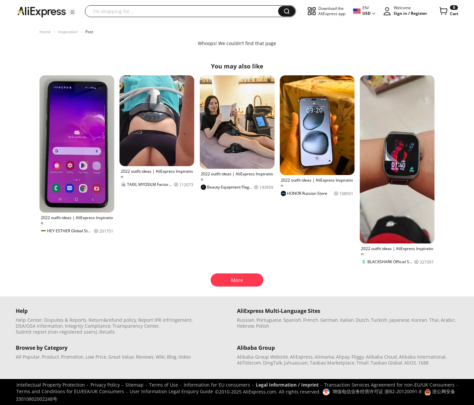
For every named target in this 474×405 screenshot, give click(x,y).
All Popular (28, 357)
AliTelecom (249, 363)
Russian (245, 320)
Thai (434, 320)
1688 (423, 363)
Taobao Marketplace (332, 363)
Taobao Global (386, 363)
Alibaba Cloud (381, 357)
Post (89, 32)
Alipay (343, 357)
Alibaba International (422, 357)
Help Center (29, 320)
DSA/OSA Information (39, 326)
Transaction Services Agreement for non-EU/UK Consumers (389, 385)
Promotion (72, 357)
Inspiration (68, 32)
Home (45, 32)
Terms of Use (163, 385)
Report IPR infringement (165, 320)
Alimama (324, 357)
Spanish (292, 320)
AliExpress (301, 357)
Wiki (160, 357)
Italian (347, 320)
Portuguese (268, 320)
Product (50, 357)
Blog (171, 357)
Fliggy (358, 357)
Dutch (362, 320)
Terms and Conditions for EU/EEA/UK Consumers (70, 391)
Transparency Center (136, 326)
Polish (262, 326)
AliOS (410, 363)
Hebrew (245, 326)
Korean (419, 320)
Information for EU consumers (217, 385)
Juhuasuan (296, 363)
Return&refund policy (112, 320)
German (329, 320)
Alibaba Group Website (262, 357)
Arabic (448, 320)
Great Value (121, 357)
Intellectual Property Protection (50, 385)
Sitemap (134, 385)
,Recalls (106, 332)
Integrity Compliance (88, 326)
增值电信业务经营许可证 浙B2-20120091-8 (377, 391)
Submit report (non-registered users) (56, 332)
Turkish (379, 320)
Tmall (362, 363)
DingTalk (272, 363)
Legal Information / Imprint (287, 385)
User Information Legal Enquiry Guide (171, 391)
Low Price (96, 357)
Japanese (399, 320)
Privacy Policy (105, 385)
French (310, 320)
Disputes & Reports (65, 320)
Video (184, 357)
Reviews (145, 357)
